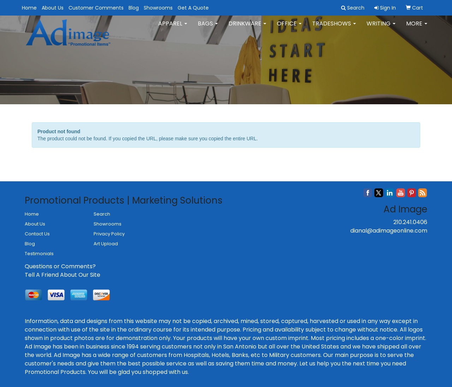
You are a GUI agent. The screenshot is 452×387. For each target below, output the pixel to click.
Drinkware (247, 28)
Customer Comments (96, 7)
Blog (134, 7)
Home (29, 7)
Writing (381, 28)
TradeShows (334, 28)
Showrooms (158, 7)
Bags (208, 28)
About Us (53, 7)
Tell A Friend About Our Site (62, 275)
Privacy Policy (109, 233)
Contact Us (37, 233)
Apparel (172, 28)
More (416, 28)
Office (289, 28)
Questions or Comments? (60, 266)
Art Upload (106, 243)
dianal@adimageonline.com (388, 231)
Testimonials (39, 253)
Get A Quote (193, 7)
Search (102, 214)
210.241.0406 (410, 222)
